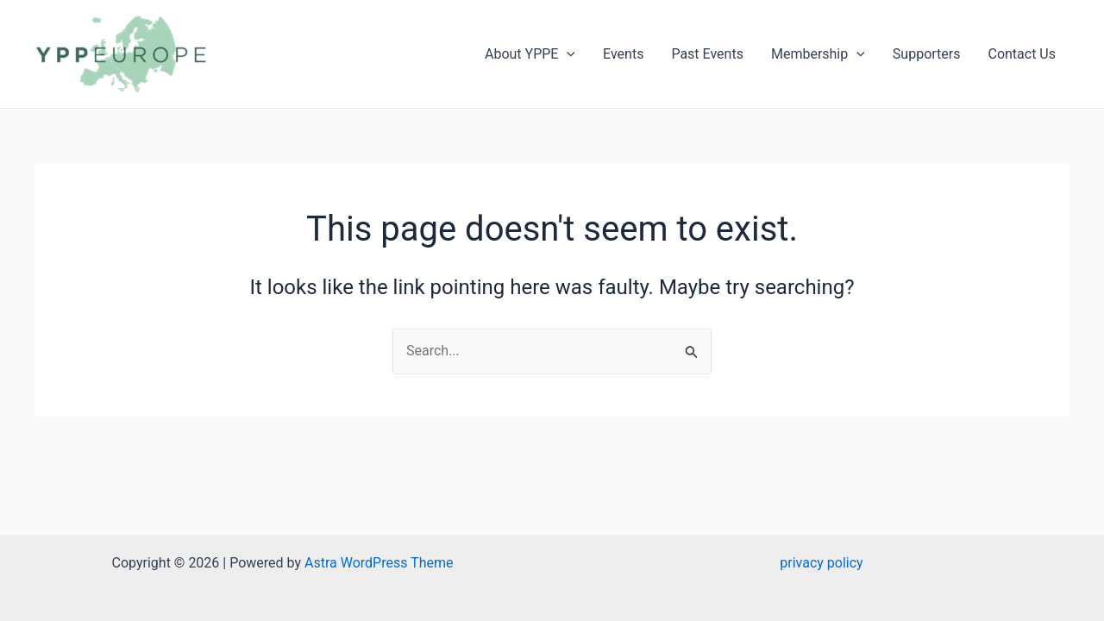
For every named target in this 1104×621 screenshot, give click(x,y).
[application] (566, 54)
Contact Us (1022, 54)
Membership (818, 54)
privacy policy (821, 563)
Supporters (927, 54)
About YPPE (530, 54)
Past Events (707, 54)
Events (623, 54)
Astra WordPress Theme (378, 563)
